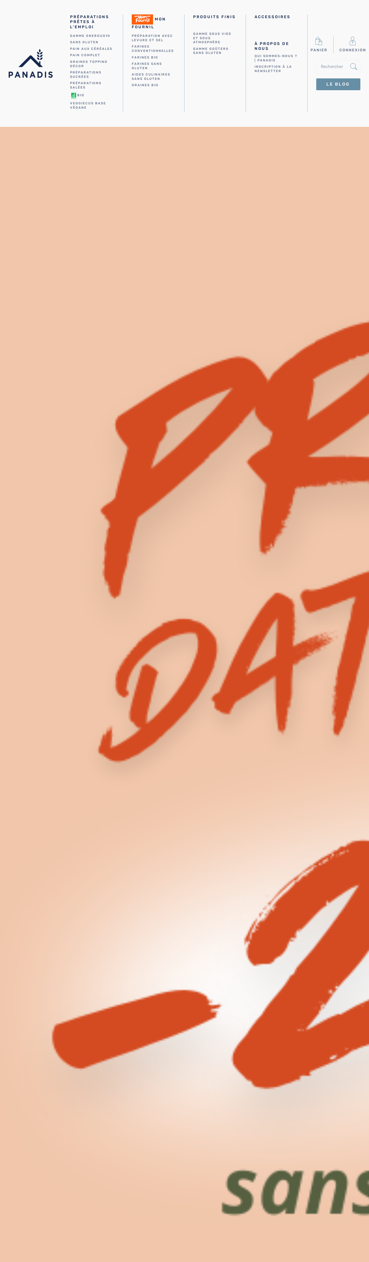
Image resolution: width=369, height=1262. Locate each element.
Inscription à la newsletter (273, 69)
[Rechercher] (338, 67)
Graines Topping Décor (89, 64)
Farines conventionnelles (153, 49)
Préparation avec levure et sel (152, 38)
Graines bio (145, 85)
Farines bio (145, 57)
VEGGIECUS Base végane (88, 105)
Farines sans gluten (147, 66)
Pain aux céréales (91, 49)
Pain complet (85, 55)
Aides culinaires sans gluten (151, 77)
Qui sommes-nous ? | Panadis (276, 58)
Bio (77, 95)
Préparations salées (85, 85)
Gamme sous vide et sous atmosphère (212, 38)
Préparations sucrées (85, 75)
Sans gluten (84, 42)
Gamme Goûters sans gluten (211, 51)
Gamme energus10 (90, 36)
